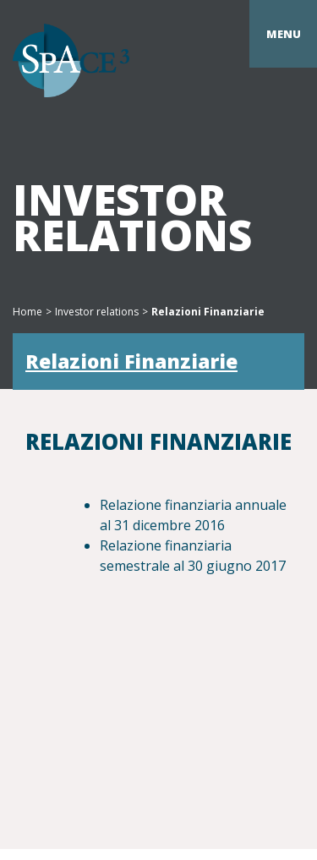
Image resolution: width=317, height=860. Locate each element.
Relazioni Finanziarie (131, 361)
